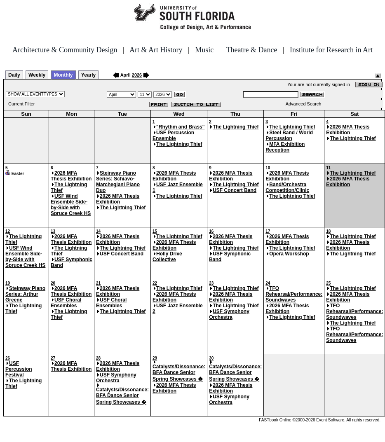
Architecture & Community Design (64, 50)
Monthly (63, 75)
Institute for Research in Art (331, 50)
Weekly (36, 75)
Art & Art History (156, 50)
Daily (14, 75)
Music (204, 50)
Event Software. (330, 420)
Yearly (88, 75)
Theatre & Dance (251, 50)
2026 (137, 74)
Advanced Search (304, 103)
